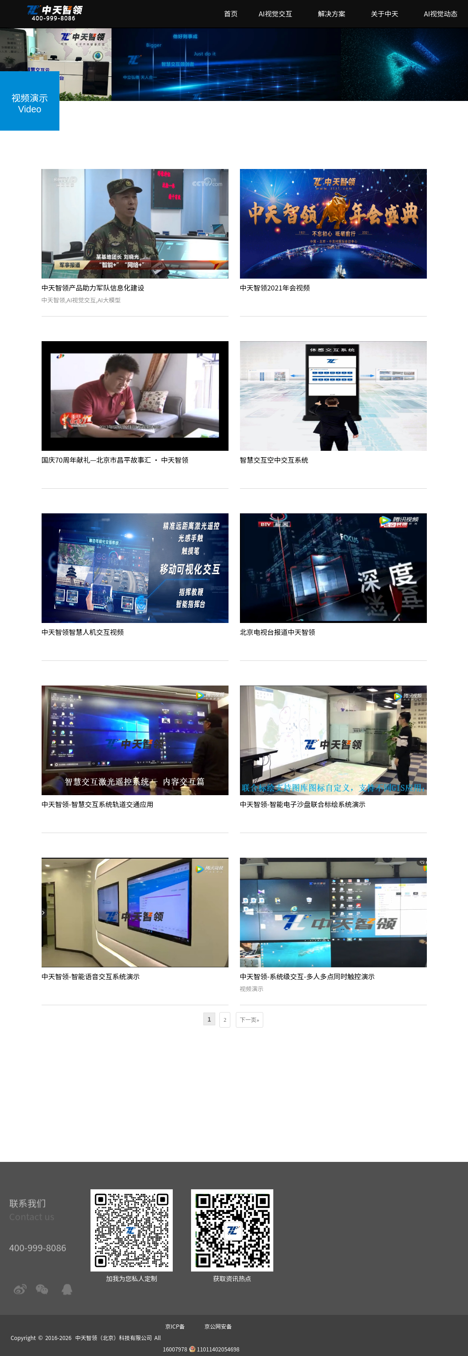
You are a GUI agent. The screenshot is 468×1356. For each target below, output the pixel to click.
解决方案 (331, 13)
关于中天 (384, 13)
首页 (231, 13)
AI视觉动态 (440, 13)
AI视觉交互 (275, 13)
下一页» (249, 1020)
